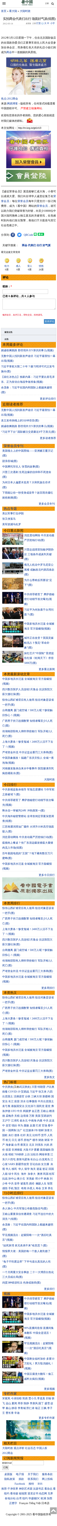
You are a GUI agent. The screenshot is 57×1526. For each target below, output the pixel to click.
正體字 (13, 1504)
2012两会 (7, 1454)
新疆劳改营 (22, 1165)
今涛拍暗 (16, 1400)
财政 (41, 1141)
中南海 (32, 1122)
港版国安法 (17, 1107)
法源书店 (38, 1490)
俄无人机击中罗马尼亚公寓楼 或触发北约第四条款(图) (39, 571)
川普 (34, 1088)
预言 (17, 1190)
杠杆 (23, 1137)
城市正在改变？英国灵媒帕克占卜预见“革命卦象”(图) (39, 644)
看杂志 (48, 1490)
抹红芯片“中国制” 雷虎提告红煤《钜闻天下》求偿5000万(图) (39, 660)
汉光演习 (30, 1107)
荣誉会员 (23, 201)
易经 (32, 1185)
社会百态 (30, 1449)
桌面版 (8, 1476)
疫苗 (17, 1103)
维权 (11, 1156)
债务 (17, 1137)
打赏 (38, 23)
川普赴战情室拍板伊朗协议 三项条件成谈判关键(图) (39, 556)
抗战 (5, 1180)
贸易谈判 (47, 1117)
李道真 (41, 1400)
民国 (46, 1175)
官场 (44, 1127)
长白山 (34, 1161)
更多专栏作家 (47, 1419)
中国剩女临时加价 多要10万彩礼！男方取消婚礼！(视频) (39, 1365)
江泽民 (15, 1122)
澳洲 (39, 1175)
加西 (49, 1500)
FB (36, 1132)
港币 (20, 1141)
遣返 (39, 1170)
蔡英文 (24, 1146)
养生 (50, 1190)
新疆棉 (46, 1098)
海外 (24, 1175)
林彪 (46, 1180)
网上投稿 (47, 1480)
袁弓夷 (6, 1107)
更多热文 (49, 1078)
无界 (50, 1495)
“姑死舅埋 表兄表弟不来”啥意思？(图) (24, 1247)
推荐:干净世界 (9, 1490)
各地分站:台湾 (13, 1500)
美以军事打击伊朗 (13, 515)
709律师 (19, 1156)
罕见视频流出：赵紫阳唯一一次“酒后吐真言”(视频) (39, 1350)
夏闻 (14, 1405)
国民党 (40, 1107)
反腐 (32, 1127)
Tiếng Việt (35, 1504)
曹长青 (10, 1414)
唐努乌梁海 (23, 1161)
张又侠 (42, 1093)
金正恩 (36, 1112)
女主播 (45, 1165)
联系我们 (33, 1480)
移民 (14, 1170)
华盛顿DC (34, 1500)
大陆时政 (25, 11)
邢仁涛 (30, 1409)
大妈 (46, 1146)
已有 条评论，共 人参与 (19, 296)
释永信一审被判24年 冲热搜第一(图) (23, 812)
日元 (14, 1141)
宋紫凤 (6, 1400)
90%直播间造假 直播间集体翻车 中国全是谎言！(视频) (39, 1334)
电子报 (20, 1476)
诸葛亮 (24, 1185)
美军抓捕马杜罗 (11, 526)
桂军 (51, 1175)
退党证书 (33, 1495)
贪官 (8, 1127)
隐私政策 (9, 1480)
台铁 (27, 1098)
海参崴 (10, 1146)
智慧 (50, 1185)
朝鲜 (41, 1132)
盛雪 (47, 1405)
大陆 (25, 1151)
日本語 (45, 1504)
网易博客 (12, 103)
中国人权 (41, 1449)
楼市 (35, 1141)
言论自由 (35, 1165)
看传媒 (14, 1495)
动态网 (43, 1495)
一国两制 (11, 1132)
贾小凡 (32, 1400)
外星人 (31, 1190)
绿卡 (11, 1175)
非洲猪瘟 (17, 1151)
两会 (9, 52)
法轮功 (34, 1156)
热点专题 (10, 510)
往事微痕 (31, 1103)
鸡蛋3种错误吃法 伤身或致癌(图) (21, 1284)
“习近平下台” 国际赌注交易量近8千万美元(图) (28, 433)
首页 (3, 11)
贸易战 (25, 1093)
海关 (33, 1170)
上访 (27, 1156)
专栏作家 (10, 1395)
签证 (45, 1170)
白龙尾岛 (44, 1161)
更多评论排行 (48, 400)
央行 (11, 1137)
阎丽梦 (27, 1112)
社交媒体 (28, 1132)
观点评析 (19, 1449)
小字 (52, 23)
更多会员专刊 (47, 505)
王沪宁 (6, 1122)
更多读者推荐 (48, 439)
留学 (27, 1170)
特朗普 (42, 1088)
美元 (29, 1137)
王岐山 (44, 1112)
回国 (51, 1170)
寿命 (38, 1190)
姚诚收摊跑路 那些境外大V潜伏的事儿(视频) (27, 352)
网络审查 (44, 1156)
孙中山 (12, 1180)
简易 (25, 1400)
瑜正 (37, 1409)
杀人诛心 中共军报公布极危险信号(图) (25, 1210)
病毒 (5, 1093)
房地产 (28, 1141)
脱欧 (5, 1137)
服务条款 (47, 1476)
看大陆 (13, 11)
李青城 (22, 1409)
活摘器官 (19, 1098)
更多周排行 (48, 989)
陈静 (26, 1405)
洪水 (23, 1103)
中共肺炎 (7, 1088)
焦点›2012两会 (9, 98)
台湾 (17, 1146)
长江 (11, 1103)
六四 (50, 1093)
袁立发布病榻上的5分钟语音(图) (20, 422)
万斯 (31, 1117)
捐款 (21, 1480)
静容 (14, 1409)
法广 (19, 1132)
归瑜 (48, 1400)
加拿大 (48, 1132)
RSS (40, 1485)
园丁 (41, 1405)
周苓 (20, 1405)
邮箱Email (7, 1464)
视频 (7, 1295)
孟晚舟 (10, 1117)
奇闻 (23, 1190)
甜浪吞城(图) (9, 462)
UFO (13, 1112)
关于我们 (33, 1476)
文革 (44, 1190)
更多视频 (49, 1390)
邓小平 (39, 1180)
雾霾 (36, 1151)
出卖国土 (7, 1098)
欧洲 (43, 1500)
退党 (47, 1107)
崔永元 (24, 1122)
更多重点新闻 (47, 671)
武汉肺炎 (24, 1088)
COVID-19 (14, 1093)
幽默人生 (41, 1185)
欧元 (8, 1141)
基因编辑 (45, 1151)
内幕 (39, 1122)
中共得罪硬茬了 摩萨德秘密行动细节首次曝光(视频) (39, 601)
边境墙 (24, 1117)
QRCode (28, 234)
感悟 (5, 1190)
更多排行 (49, 1290)
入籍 (5, 1175)
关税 (17, 1117)
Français (23, 1504)
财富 (47, 1141)
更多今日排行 (47, 876)
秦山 (8, 1409)
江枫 (43, 1409)
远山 (8, 1405)
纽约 (25, 1500)
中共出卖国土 (46, 1103)
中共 (19, 1112)
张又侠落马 (9, 520)
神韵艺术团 (25, 1490)
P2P (31, 1151)
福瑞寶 (23, 1495)
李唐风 (34, 1405)
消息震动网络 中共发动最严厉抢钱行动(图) (27, 838)
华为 (20, 1127)
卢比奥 (50, 1088)
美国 (37, 1117)
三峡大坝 (36, 1098)
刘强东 (39, 1146)
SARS (11, 1165)
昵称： (7, 286)
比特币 (36, 1137)
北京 (31, 1146)
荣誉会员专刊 (13, 448)
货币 (43, 1137)
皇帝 (17, 1185)
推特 (31, 1485)
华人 (8, 1170)
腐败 (26, 1127)
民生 (17, 1175)
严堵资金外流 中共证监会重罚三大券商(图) (27, 754)
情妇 (14, 1127)
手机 (11, 1190)
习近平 (34, 1093)
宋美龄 (30, 1180)
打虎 (38, 1127)
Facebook (20, 1485)
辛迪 (17, 1414)
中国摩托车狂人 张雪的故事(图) (21, 468)
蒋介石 (21, 1180)
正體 (47, 3)
